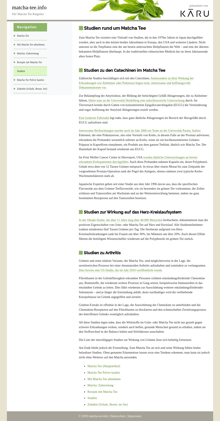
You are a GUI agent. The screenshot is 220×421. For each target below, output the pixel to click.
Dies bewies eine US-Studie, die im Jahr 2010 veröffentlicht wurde (120, 270)
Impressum (134, 416)
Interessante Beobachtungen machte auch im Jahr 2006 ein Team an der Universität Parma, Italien (139, 130)
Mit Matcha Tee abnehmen (31, 44)
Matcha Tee (23, 35)
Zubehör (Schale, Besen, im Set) (107, 404)
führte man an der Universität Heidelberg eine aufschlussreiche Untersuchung (137, 100)
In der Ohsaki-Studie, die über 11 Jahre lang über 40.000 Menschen (120, 220)
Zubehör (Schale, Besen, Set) (32, 88)
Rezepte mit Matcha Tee (29, 62)
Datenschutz (117, 416)
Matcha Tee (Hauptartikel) (103, 366)
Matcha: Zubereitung (28, 53)
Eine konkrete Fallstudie (94, 118)
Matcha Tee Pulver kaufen (30, 79)
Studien (21, 71)
